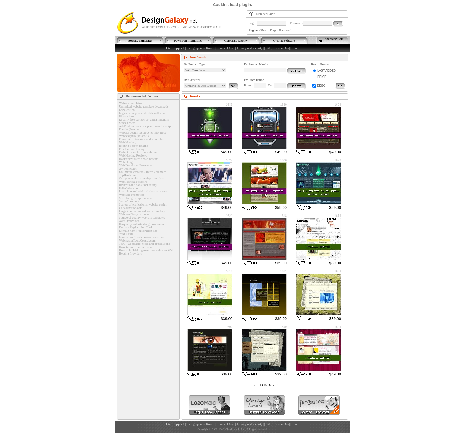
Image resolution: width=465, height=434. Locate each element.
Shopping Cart (334, 38)
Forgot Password (280, 30)
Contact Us (281, 48)
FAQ (268, 48)
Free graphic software (200, 48)
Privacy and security (249, 48)
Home (295, 48)
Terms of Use (225, 48)
